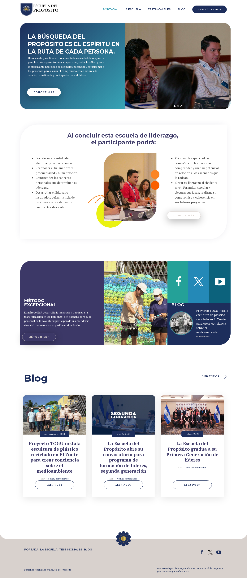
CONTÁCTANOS (209, 9)
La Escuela (132, 9)
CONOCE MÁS (43, 92)
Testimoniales (159, 9)
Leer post (55, 484)
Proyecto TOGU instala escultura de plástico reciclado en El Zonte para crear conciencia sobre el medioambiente (212, 321)
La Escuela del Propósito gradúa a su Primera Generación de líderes (192, 452)
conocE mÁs (183, 215)
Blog (181, 9)
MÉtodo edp (39, 336)
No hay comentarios (58, 478)
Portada (110, 9)
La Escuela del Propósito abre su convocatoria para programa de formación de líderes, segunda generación (123, 457)
